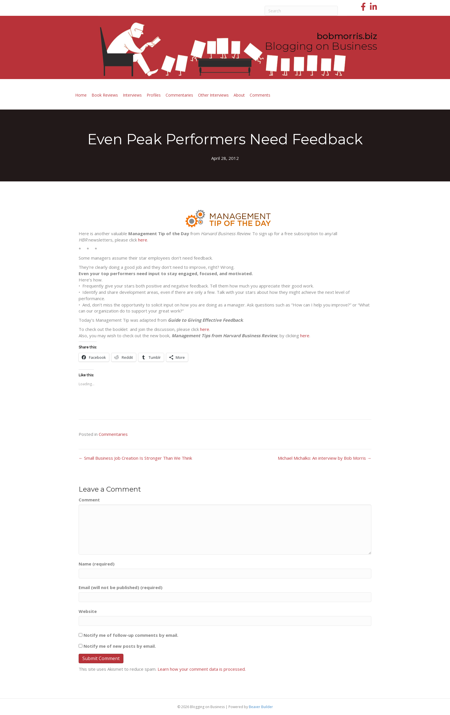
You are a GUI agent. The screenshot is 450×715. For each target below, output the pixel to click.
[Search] (301, 11)
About (239, 95)
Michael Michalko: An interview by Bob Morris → (324, 458)
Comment (89, 500)
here (142, 240)
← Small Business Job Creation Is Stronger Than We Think (135, 458)
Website (88, 611)
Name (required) (97, 564)
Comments (260, 95)
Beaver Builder (261, 706)
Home (81, 95)
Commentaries (179, 95)
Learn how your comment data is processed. (202, 669)
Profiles (154, 95)
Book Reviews (105, 95)
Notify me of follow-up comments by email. (131, 635)
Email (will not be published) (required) (120, 587)
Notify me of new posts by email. (120, 646)
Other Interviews (213, 95)
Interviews (132, 95)
